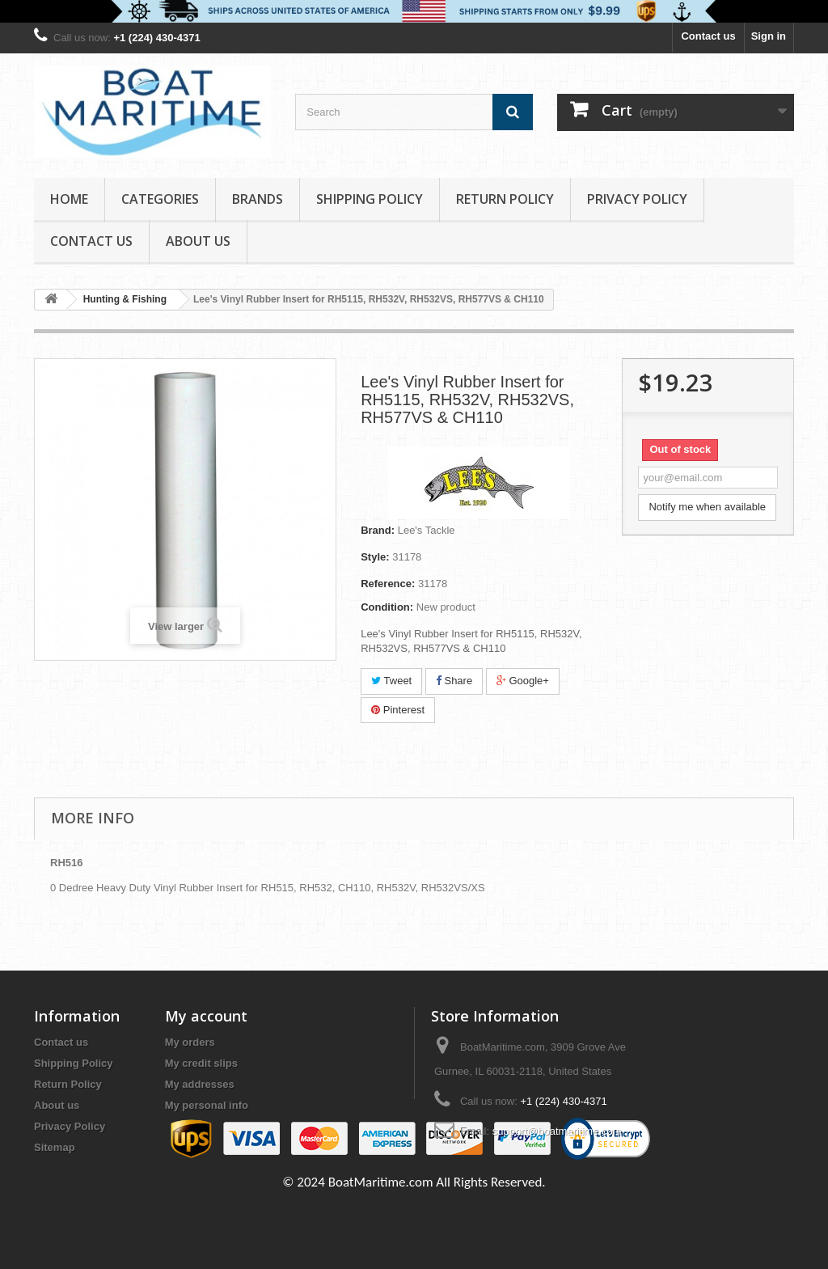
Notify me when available (707, 507)
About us (198, 241)
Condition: (387, 607)
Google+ (522, 681)
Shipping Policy (369, 199)
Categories (160, 199)
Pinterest (398, 710)
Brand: (378, 530)
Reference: (388, 583)
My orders (190, 1042)
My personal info (206, 1105)
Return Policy (505, 199)
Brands (257, 199)
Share (454, 681)
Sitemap (54, 1147)
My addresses (199, 1084)
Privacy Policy (637, 199)
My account (206, 1016)
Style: (375, 557)
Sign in (768, 36)
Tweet (391, 681)
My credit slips (201, 1063)
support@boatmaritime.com (557, 1131)
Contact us (708, 36)
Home (69, 199)
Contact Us (91, 241)
